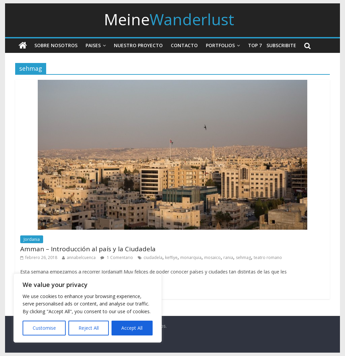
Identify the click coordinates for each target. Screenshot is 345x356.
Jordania (32, 239)
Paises (93, 45)
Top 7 (255, 45)
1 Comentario (116, 257)
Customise (44, 328)
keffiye (171, 257)
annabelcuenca (81, 257)
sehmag (243, 257)
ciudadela (153, 257)
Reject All (89, 328)
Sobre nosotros (55, 45)
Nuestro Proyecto (138, 45)
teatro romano (268, 257)
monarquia (190, 257)
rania (228, 257)
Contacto (184, 45)
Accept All (132, 328)
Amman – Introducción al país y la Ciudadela (88, 249)
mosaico (212, 257)
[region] (87, 308)
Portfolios (220, 45)
